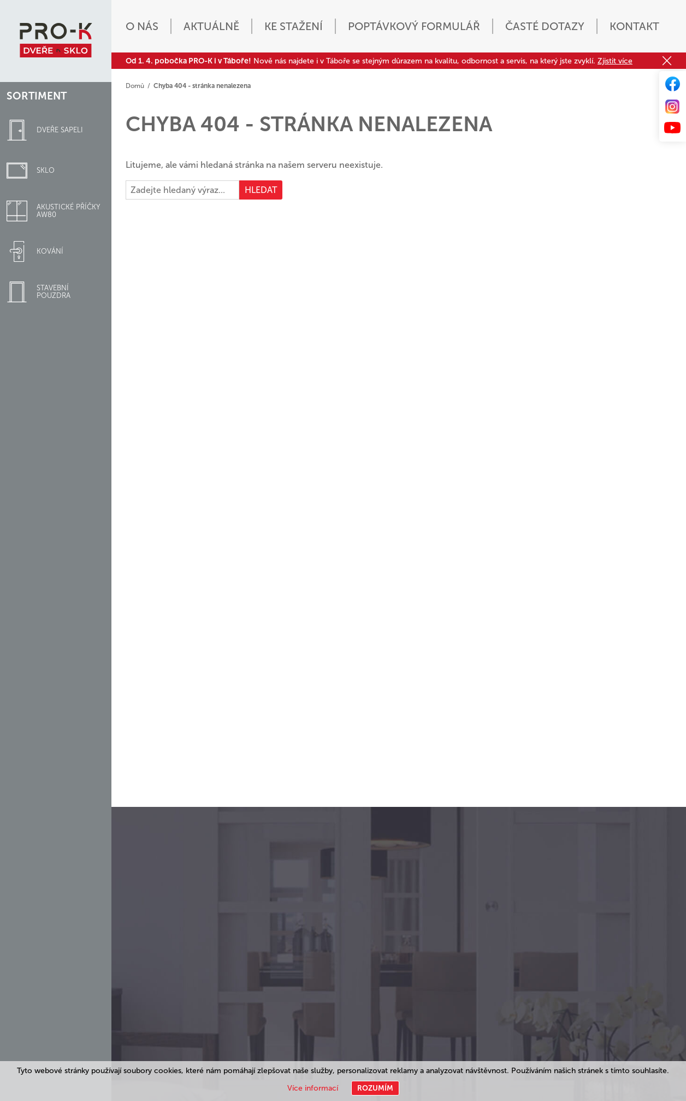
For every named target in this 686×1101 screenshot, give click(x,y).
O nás (142, 26)
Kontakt (634, 26)
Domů (135, 86)
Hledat (261, 190)
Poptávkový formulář (414, 26)
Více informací (312, 1088)
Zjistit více (615, 61)
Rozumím (375, 1088)
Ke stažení (293, 26)
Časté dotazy (544, 26)
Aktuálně (211, 26)
